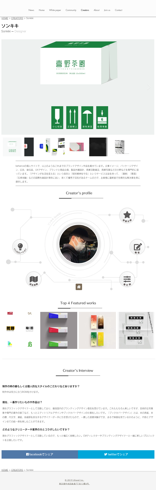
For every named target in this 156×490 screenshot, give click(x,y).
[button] (127, 215)
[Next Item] (149, 87)
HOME (5, 18)
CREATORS (17, 18)
